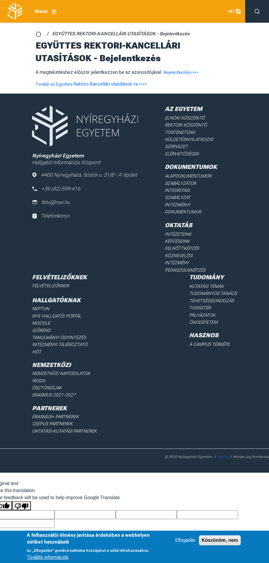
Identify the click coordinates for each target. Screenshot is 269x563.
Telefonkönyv (51, 217)
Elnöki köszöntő (183, 117)
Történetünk (179, 130)
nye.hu (222, 417)
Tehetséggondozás (214, 275)
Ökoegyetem (206, 295)
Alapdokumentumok (186, 172)
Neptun (40, 284)
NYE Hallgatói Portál (54, 290)
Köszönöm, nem (220, 540)
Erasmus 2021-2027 (52, 358)
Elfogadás (185, 540)
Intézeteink (177, 220)
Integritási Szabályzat (188, 185)
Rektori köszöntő (184, 124)
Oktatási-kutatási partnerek (62, 392)
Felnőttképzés (181, 233)
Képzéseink (176, 226)
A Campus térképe (212, 316)
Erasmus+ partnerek (53, 378)
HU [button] (233, 11)
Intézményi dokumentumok (182, 195)
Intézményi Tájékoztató (57, 317)
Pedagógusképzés (183, 246)
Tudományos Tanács (215, 268)
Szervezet (175, 144)
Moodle (40, 297)
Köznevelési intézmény (189, 240)
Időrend (40, 304)
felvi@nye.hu (51, 203)
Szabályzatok (179, 178)
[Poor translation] (21, 466)
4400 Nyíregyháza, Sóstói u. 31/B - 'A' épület (85, 175)
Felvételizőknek (49, 261)
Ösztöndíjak (45, 351)
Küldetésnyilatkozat (187, 137)
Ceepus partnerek (50, 385)
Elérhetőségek (181, 150)
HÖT (36, 323)
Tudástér (203, 282)
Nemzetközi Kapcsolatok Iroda (65, 344)
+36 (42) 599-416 (56, 189)
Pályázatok (205, 288)
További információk (48, 557)
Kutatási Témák (209, 262)
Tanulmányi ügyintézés (56, 310)
